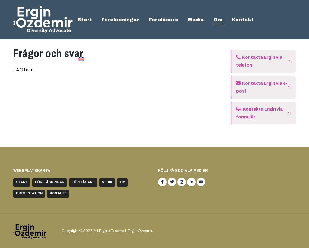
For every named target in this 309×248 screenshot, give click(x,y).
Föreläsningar (120, 19)
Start (85, 19)
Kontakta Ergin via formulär (259, 113)
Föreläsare (163, 19)
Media (196, 19)
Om (218, 19)
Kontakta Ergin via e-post (261, 87)
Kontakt (243, 19)
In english (94, 58)
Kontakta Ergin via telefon (259, 61)
